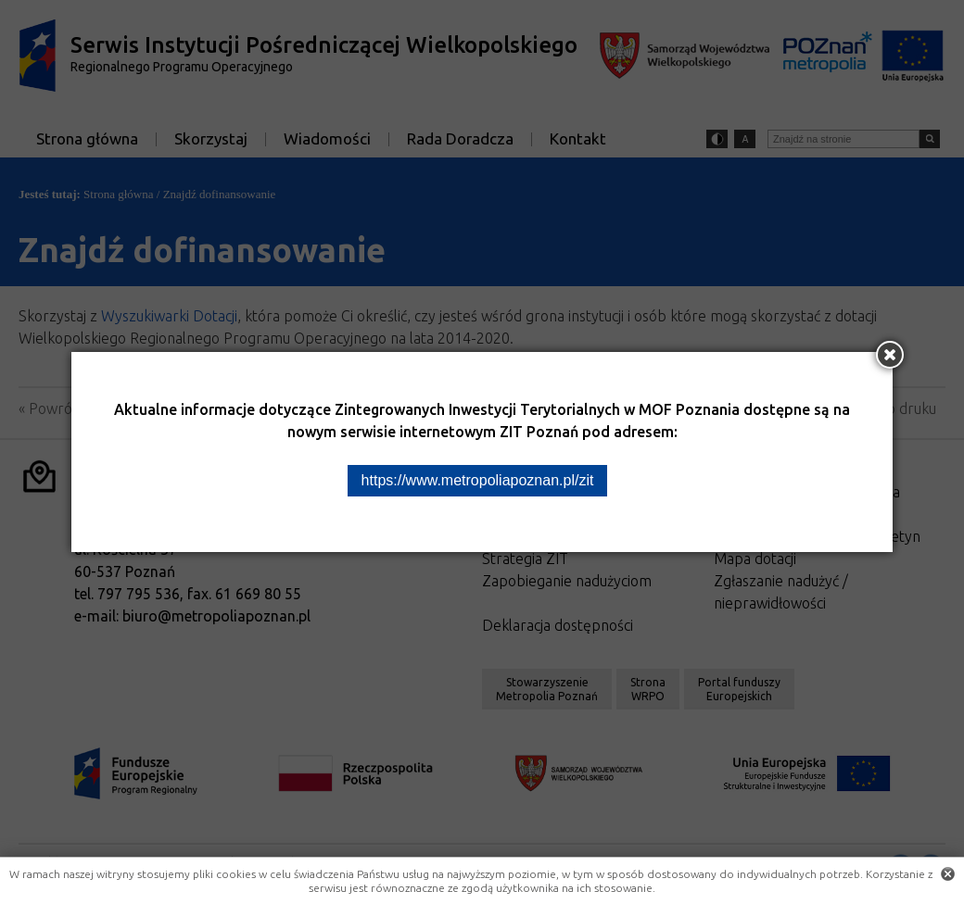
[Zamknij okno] (890, 355)
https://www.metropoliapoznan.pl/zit (478, 480)
